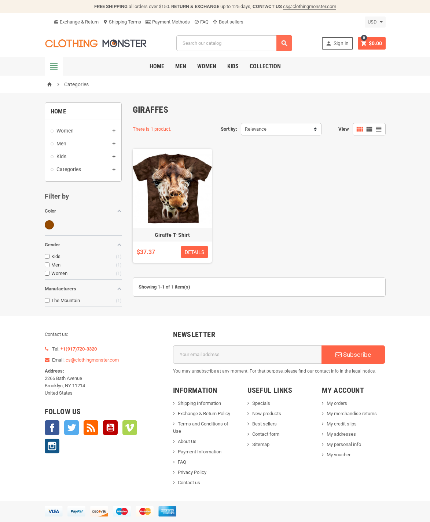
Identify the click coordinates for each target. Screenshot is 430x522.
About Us (187, 441)
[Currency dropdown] (375, 22)
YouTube (110, 427)
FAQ (201, 22)
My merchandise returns (352, 413)
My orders (337, 403)
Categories (68, 169)
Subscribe (353, 354)
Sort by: (229, 129)
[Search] (234, 43)
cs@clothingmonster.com (309, 6)
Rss (91, 427)
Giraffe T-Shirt (172, 235)
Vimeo (129, 427)
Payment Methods (168, 22)
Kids (233, 66)
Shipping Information (199, 403)
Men (180, 66)
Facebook (52, 427)
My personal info (344, 444)
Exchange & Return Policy (204, 413)
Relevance (256, 129)
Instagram (52, 446)
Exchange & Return (76, 22)
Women (206, 66)
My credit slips (342, 424)
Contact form (265, 434)
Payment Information (199, 451)
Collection (265, 66)
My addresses (341, 434)
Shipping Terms (122, 22)
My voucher (338, 454)
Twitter (71, 427)
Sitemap (260, 444)
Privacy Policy (192, 472)
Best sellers (228, 22)
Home (157, 66)
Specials (261, 403)
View (343, 129)
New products (266, 413)
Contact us (189, 482)
